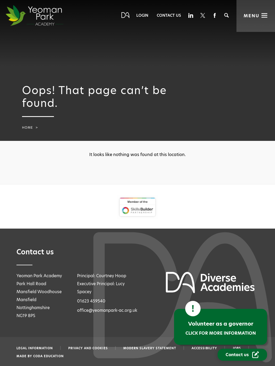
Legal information (34, 348)
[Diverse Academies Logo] (44, 15)
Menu (251, 16)
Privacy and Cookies (88, 348)
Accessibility (204, 348)
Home (27, 127)
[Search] (226, 15)
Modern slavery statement (149, 348)
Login (142, 15)
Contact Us (169, 15)
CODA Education (48, 356)
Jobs (236, 348)
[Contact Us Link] (243, 355)
